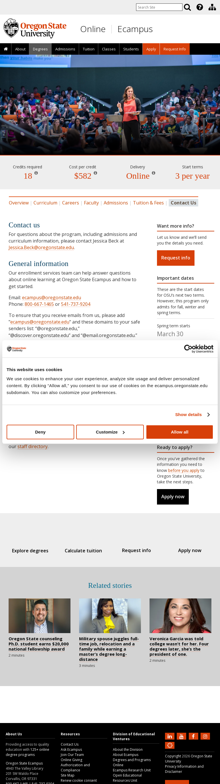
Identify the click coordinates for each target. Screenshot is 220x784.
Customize (110, 432)
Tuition (89, 49)
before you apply (183, 470)
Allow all (179, 432)
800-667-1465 (39, 304)
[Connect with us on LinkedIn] (170, 736)
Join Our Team (72, 754)
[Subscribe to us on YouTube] (182, 736)
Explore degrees (35, 550)
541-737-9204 (75, 304)
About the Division (128, 749)
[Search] (187, 7)
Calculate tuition (85, 550)
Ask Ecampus (71, 749)
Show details (188, 414)
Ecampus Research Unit (132, 770)
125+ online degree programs (27, 752)
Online (93, 29)
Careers (70, 203)
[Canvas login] (169, 750)
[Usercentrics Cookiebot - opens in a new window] (188, 348)
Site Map (67, 775)
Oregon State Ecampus (24, 763)
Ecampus (135, 29)
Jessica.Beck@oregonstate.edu (41, 247)
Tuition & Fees (148, 203)
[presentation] (199, 7)
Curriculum (45, 203)
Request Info (175, 49)
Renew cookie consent (79, 780)
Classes (109, 49)
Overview (19, 203)
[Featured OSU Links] (200, 7)
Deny (40, 432)
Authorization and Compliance (75, 768)
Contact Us (69, 744)
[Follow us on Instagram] (206, 736)
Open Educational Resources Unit (127, 778)
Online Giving (71, 759)
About (20, 49)
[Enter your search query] (159, 7)
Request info (175, 258)
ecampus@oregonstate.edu (51, 297)
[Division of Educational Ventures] (212, 7)
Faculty (91, 203)
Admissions (65, 49)
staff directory (32, 446)
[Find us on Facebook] (194, 736)
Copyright (173, 756)
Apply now (172, 496)
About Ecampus (125, 754)
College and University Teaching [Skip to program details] (110, 132)
